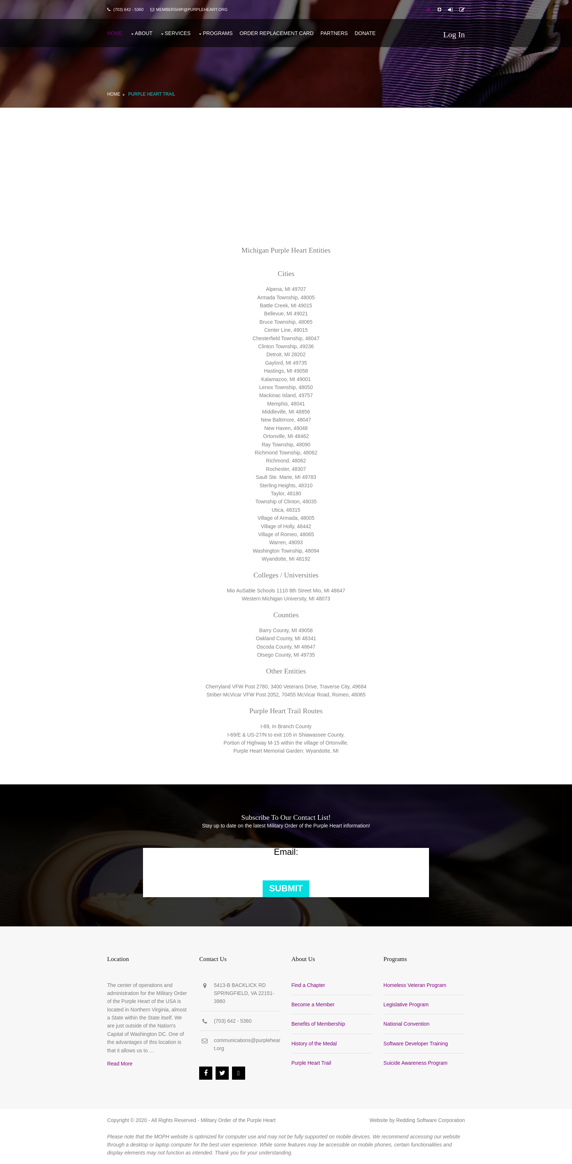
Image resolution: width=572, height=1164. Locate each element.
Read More (120, 1064)
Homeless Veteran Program (414, 985)
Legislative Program (406, 1004)
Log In (453, 34)
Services (178, 33)
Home (115, 33)
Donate (365, 33)
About (144, 33)
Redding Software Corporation (430, 1120)
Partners (334, 33)
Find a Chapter (308, 985)
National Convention (406, 1024)
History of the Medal (314, 1043)
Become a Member (313, 1004)
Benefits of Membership (318, 1024)
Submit (286, 888)
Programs (218, 33)
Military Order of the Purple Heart (238, 1120)
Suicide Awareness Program (415, 1063)
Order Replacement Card (277, 33)
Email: (286, 852)
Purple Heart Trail (152, 93)
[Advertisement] (286, 162)
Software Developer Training (415, 1043)
